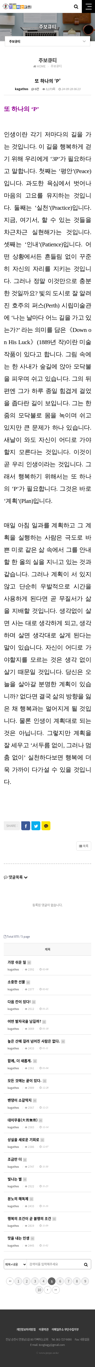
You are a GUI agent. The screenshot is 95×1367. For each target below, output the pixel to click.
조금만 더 (17, 1159)
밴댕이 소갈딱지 (22, 1100)
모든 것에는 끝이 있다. (27, 1080)
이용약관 (43, 1329)
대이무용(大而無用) (25, 1120)
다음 (47, 1290)
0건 (35, 89)
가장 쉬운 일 (20, 962)
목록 (83, 846)
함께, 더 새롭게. (22, 1060)
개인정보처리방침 (26, 1329)
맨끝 (56, 1290)
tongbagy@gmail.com (52, 1345)
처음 (10, 1281)
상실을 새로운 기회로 (26, 1139)
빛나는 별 (17, 1179)
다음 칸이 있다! (22, 1001)
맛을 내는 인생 (21, 1238)
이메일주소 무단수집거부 (65, 1329)
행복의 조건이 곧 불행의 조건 (32, 1218)
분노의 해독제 (21, 1198)
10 (39, 1289)
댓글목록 (16, 877)
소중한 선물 (19, 981)
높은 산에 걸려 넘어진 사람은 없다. (37, 1041)
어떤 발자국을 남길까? (27, 1021)
